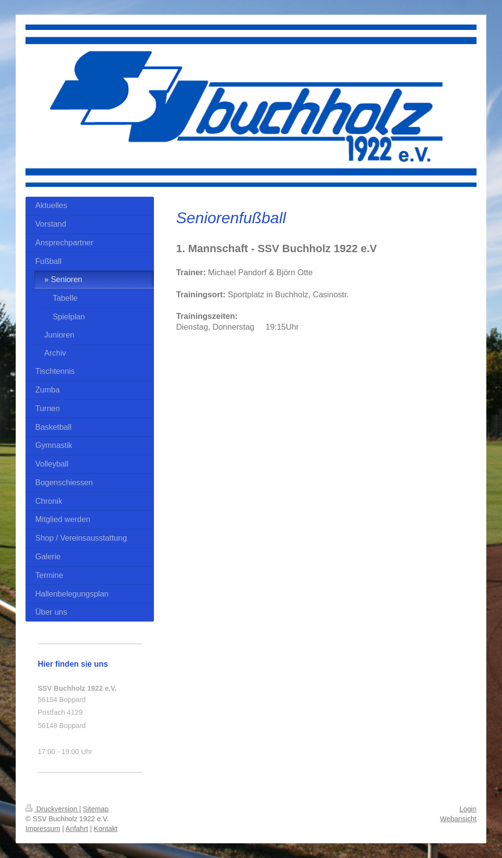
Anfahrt (77, 828)
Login (468, 809)
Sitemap (95, 809)
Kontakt (105, 828)
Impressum (42, 828)
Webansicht (458, 819)
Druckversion (52, 809)
